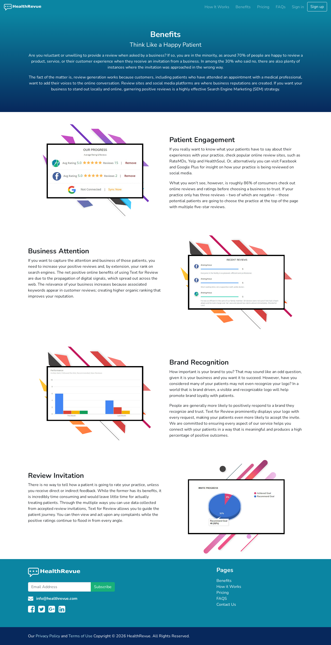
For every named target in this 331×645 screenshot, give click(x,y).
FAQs (281, 7)
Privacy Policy (48, 636)
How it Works (228, 586)
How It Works (217, 7)
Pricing (263, 7)
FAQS (221, 598)
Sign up (317, 6)
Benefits (243, 7)
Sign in (298, 7)
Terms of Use (80, 636)
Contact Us (226, 604)
